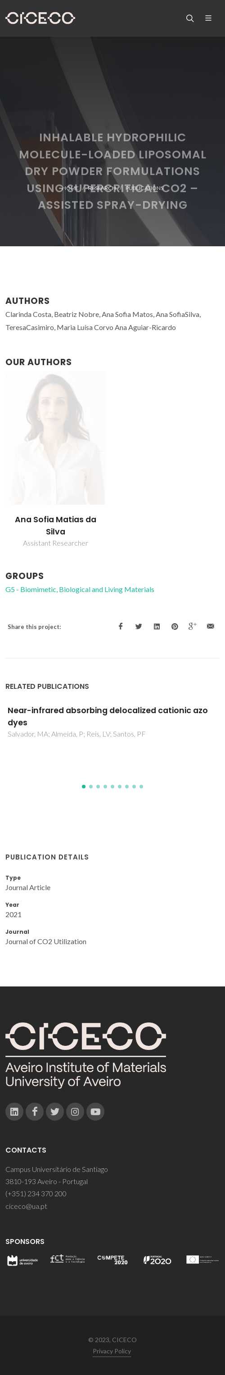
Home (70, 188)
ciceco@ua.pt (26, 1206)
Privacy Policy (112, 1351)
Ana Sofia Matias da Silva (55, 525)
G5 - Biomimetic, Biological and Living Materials (79, 589)
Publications (144, 188)
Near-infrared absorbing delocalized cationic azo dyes (108, 716)
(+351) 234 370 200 (36, 1193)
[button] (84, 786)
